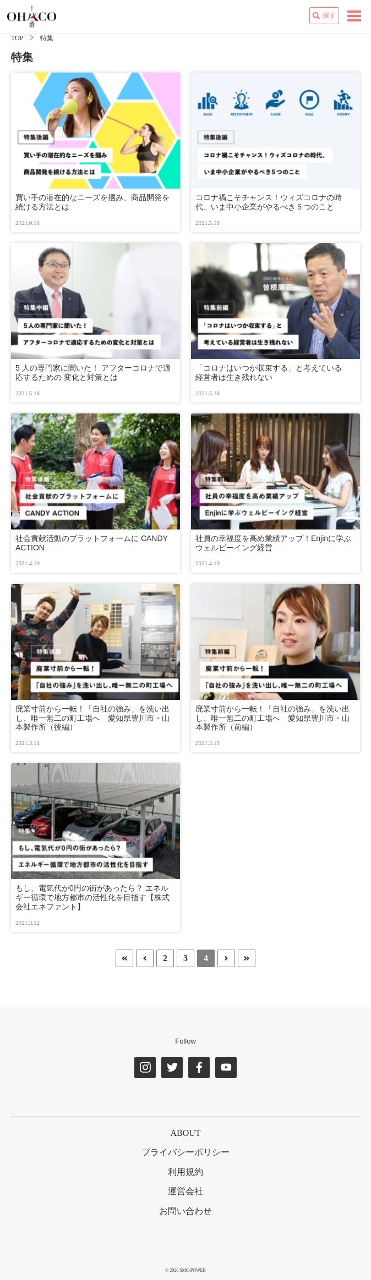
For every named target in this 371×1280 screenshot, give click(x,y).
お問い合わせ (185, 1211)
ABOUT (185, 1133)
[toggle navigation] (353, 15)
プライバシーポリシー (185, 1152)
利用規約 (185, 1172)
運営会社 (185, 1191)
